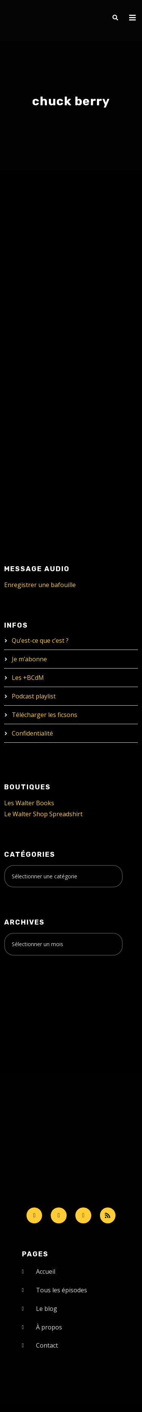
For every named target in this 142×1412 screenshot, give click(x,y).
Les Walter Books (29, 803)
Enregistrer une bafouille (40, 585)
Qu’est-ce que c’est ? (40, 640)
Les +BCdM (28, 677)
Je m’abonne (29, 659)
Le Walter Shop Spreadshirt (43, 814)
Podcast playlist (34, 696)
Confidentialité (32, 733)
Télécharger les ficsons (44, 715)
